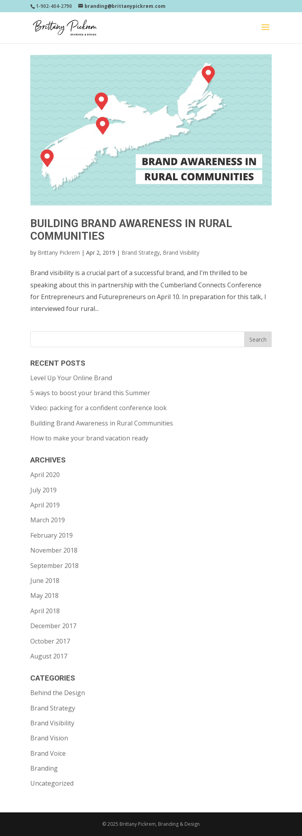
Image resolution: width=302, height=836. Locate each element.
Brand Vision (49, 738)
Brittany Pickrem (59, 252)
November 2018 (53, 550)
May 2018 (44, 595)
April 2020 (45, 474)
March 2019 (47, 520)
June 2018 (44, 580)
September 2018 (54, 565)
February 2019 (51, 535)
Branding (44, 768)
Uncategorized (52, 783)
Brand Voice (48, 753)
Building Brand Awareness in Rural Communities (101, 423)
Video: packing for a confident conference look (98, 407)
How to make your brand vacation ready (89, 438)
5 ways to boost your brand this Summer (90, 392)
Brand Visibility (181, 252)
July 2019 (43, 490)
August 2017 (48, 656)
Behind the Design (57, 692)
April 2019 (45, 505)
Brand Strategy (141, 252)
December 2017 (53, 625)
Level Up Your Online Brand (71, 378)
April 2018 (45, 611)
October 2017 (50, 641)
